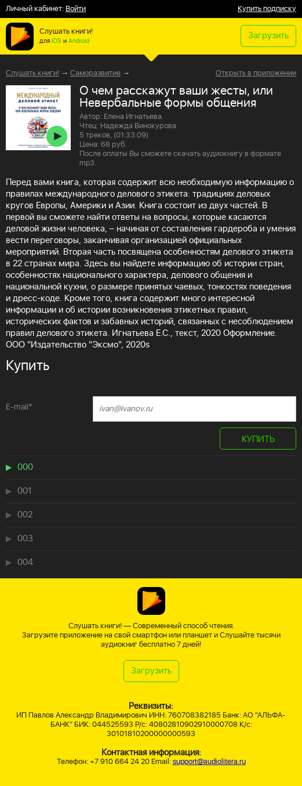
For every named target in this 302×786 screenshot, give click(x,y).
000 (25, 467)
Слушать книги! (32, 73)
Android (78, 41)
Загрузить (268, 35)
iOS (56, 41)
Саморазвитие (95, 73)
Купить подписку (267, 9)
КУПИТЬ (258, 439)
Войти (76, 9)
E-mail (19, 407)
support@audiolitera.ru (209, 761)
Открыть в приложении (256, 73)
